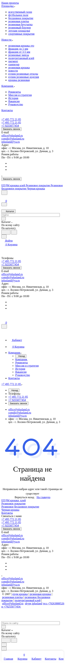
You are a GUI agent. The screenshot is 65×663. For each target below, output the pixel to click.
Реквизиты (14, 91)
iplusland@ (7, 141)
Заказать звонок (11, 129)
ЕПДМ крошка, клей (13, 500)
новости (13, 70)
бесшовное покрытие (20, 18)
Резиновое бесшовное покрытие (20, 506)
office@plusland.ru (12, 135)
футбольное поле (18, 15)
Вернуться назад (24, 497)
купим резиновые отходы (23, 73)
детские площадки (19, 30)
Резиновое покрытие (13, 503)
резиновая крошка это (21, 45)
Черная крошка (10, 509)
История (13, 98)
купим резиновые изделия (23, 76)
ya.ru (17, 141)
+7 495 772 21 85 (11, 119)
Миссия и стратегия (20, 95)
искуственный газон (20, 11)
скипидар (13, 64)
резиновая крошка (19, 67)
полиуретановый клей (21, 58)
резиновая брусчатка (20, 24)
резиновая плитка (18, 21)
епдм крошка (20, 594)
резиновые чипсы (18, 55)
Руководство (15, 104)
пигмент (13, 61)
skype (28, 603)
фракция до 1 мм (18, 48)
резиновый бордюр (19, 27)
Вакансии (14, 101)
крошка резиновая (19, 80)
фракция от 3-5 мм (19, 51)
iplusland (37, 603)
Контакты (7, 512)
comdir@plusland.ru (12, 138)
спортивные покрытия (21, 33)
